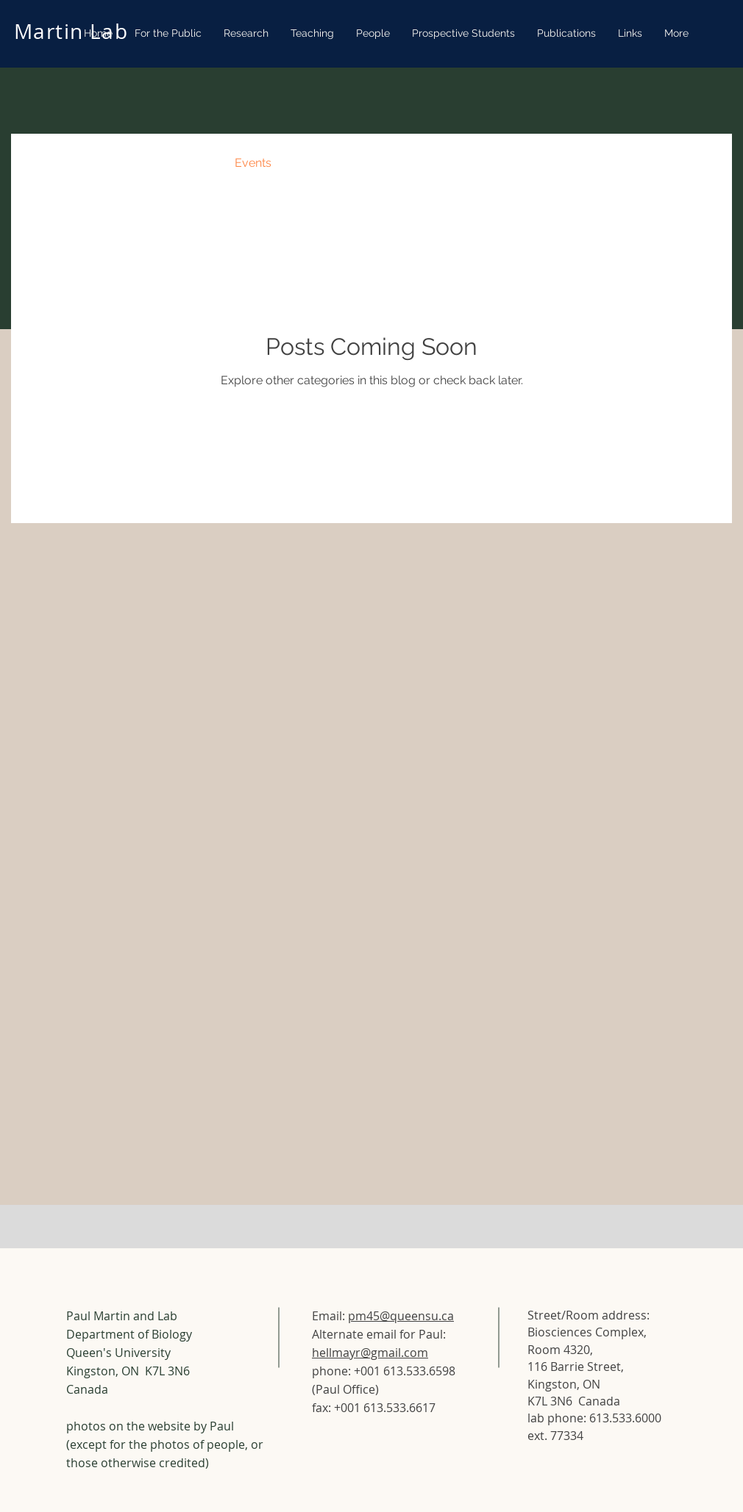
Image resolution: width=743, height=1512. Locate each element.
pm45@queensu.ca (401, 1316)
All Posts (49, 163)
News (117, 163)
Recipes (184, 163)
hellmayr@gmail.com (370, 1352)
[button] (698, 165)
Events (253, 163)
